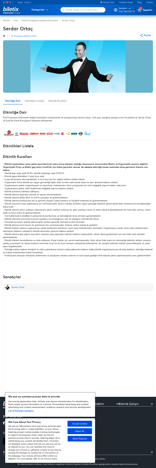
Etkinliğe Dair (13, 100)
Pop (16, 20)
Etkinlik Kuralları (57, 100)
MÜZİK (6, 20)
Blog (139, 2)
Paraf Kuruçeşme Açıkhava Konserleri (40, 20)
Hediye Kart (107, 2)
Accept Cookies (79, 423)
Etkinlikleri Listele (34, 100)
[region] (50, 427)
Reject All (79, 431)
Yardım (149, 2)
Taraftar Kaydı (126, 2)
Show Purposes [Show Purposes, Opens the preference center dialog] (80, 438)
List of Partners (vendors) (21, 410)
